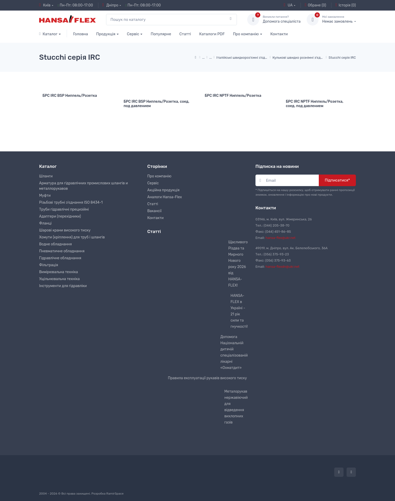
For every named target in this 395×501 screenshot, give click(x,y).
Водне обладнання (55, 243)
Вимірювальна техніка (58, 271)
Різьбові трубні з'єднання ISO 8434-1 (71, 202)
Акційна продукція (163, 189)
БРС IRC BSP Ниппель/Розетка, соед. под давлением (156, 103)
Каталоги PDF (212, 34)
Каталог (48, 34)
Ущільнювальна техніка (59, 278)
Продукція (105, 34)
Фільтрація (48, 264)
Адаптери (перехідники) (60, 215)
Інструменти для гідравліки (63, 285)
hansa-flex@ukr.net (281, 237)
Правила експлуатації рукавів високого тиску (207, 377)
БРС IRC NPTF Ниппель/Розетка (233, 95)
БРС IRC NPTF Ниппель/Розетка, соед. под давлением (315, 103)
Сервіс (133, 34)
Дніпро (110, 5)
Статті (185, 34)
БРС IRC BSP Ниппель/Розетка (69, 95)
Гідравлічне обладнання (60, 257)
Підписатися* (337, 179)
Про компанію (246, 34)
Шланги (46, 175)
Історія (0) (346, 5)
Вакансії (154, 210)
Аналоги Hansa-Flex (164, 196)
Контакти (279, 34)
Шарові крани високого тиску (65, 229)
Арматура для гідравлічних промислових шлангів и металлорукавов (83, 185)
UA (288, 5)
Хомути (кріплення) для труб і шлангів (72, 236)
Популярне (161, 34)
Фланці (45, 222)
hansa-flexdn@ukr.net (282, 266)
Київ (44, 5)
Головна (80, 34)
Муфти (45, 195)
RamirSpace (115, 492)
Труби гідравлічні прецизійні (64, 208)
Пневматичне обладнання (61, 250)
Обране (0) (315, 5)
